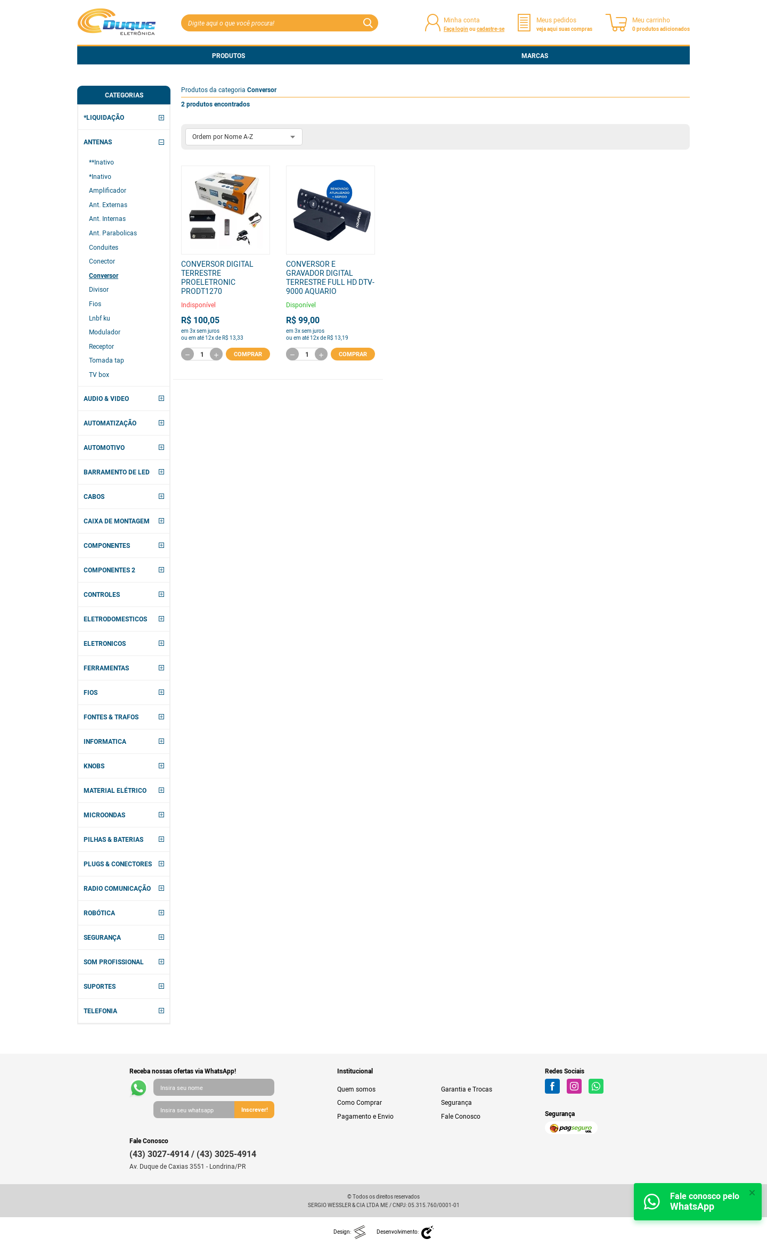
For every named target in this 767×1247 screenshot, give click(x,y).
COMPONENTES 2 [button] (109, 569)
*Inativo (100, 176)
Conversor (103, 275)
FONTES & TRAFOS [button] (111, 716)
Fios (95, 303)
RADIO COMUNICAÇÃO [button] (117, 888)
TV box (99, 374)
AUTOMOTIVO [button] (104, 447)
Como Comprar (359, 1102)
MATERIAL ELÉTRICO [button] (115, 790)
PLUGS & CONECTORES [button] (118, 863)
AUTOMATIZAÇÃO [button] (110, 423)
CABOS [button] (94, 496)
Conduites (103, 247)
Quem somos (356, 1089)
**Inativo (101, 162)
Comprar (248, 353)
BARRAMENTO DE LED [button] (117, 471)
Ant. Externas (108, 204)
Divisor (99, 289)
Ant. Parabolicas (113, 232)
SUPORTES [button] (100, 986)
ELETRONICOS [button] (105, 643)
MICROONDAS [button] (104, 814)
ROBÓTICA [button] (99, 912)
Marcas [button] (534, 55)
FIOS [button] (90, 692)
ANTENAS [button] (98, 141)
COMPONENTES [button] (107, 545)
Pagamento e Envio (365, 1116)
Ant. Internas (107, 218)
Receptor (101, 346)
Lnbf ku (99, 318)
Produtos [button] (228, 55)
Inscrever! (254, 1109)
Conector (102, 261)
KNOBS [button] (94, 765)
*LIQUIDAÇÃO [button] (104, 117)
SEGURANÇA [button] (102, 937)
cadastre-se (490, 28)
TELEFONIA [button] (100, 1010)
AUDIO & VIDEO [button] (106, 398)
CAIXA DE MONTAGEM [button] (117, 520)
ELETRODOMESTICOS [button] (115, 618)
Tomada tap (106, 360)
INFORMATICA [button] (105, 741)
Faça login (456, 28)
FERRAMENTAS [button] (106, 667)
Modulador (104, 331)
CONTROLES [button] (102, 594)
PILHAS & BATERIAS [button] (113, 839)
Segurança (456, 1102)
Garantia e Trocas (466, 1089)
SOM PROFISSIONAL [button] (114, 961)
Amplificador (107, 190)
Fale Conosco (460, 1116)
